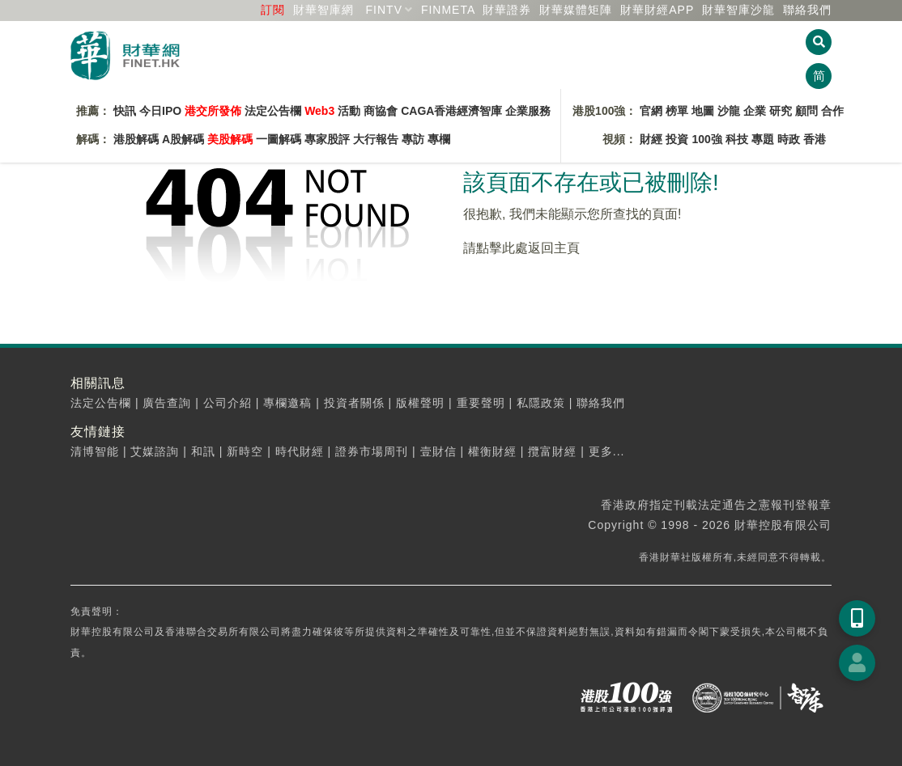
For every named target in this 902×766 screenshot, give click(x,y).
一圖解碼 (278, 139)
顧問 (806, 110)
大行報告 (375, 139)
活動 (349, 110)
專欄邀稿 (287, 402)
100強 (706, 139)
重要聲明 (481, 402)
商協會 (381, 110)
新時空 (245, 451)
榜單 (677, 110)
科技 (736, 139)
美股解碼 (230, 139)
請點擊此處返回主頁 (521, 248)
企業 (754, 110)
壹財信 (438, 451)
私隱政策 (541, 402)
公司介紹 (227, 402)
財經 (651, 139)
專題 (762, 139)
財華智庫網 (323, 9)
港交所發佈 (213, 110)
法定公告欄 (273, 110)
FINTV (384, 9)
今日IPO (160, 110)
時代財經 (299, 451)
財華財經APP (657, 9)
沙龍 (728, 110)
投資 (677, 139)
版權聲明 (420, 402)
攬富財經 (552, 451)
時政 (788, 139)
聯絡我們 (807, 9)
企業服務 (528, 110)
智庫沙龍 (738, 9)
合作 (832, 110)
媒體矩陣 (575, 9)
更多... (607, 451)
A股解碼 (183, 139)
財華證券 (507, 9)
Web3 (319, 110)
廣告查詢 (167, 402)
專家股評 (327, 139)
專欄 (439, 139)
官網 (651, 110)
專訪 (413, 139)
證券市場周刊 (371, 451)
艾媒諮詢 (154, 451)
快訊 (124, 110)
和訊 (203, 451)
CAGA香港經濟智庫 (451, 110)
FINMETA (448, 9)
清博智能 (94, 451)
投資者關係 (354, 402)
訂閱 (273, 9)
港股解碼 (136, 139)
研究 (780, 110)
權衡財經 (492, 451)
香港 (814, 139)
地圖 (702, 110)
